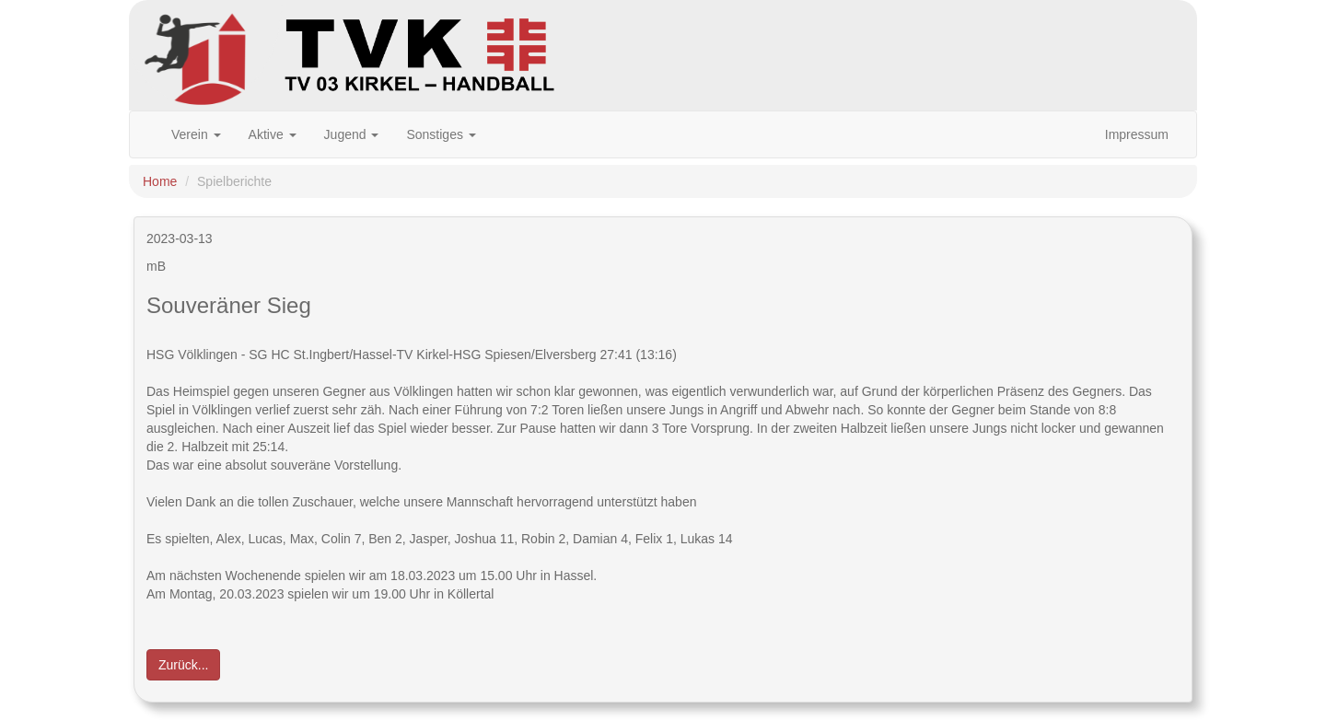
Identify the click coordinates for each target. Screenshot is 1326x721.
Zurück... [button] (183, 664)
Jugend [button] (351, 134)
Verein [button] (196, 134)
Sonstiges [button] (440, 134)
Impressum (1137, 134)
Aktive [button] (273, 134)
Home (160, 181)
